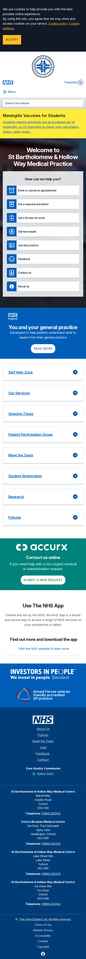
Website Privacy (43, 930)
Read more (43, 348)
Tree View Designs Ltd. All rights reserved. (45, 919)
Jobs (43, 747)
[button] (43, 190)
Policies (43, 735)
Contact (43, 760)
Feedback (43, 753)
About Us (43, 729)
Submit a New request (43, 580)
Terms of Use (43, 924)
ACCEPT (12, 39)
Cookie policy (58, 23)
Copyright (43, 946)
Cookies (43, 941)
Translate (73, 82)
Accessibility (43, 935)
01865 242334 (51, 813)
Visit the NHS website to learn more (44, 648)
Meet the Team (43, 741)
